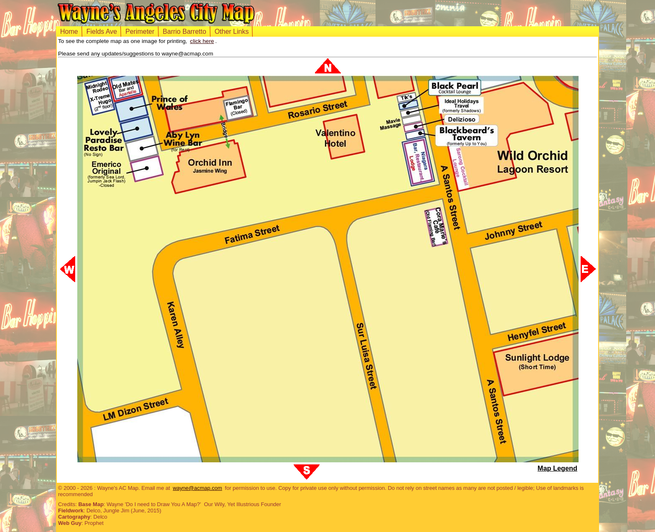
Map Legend (557, 468)
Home (69, 31)
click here (202, 41)
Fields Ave (101, 31)
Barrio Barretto (184, 31)
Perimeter (139, 31)
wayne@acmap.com (197, 488)
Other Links (232, 31)
